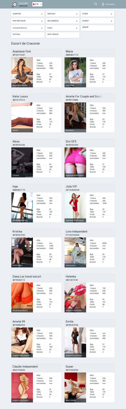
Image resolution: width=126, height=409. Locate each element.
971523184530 (72, 235)
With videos (52, 34)
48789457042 (18, 145)
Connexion (108, 4)
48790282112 (18, 280)
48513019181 (72, 280)
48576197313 (18, 100)
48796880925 (18, 325)
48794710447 (18, 55)
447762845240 (72, 190)
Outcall (17, 34)
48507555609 (18, 370)
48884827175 (72, 55)
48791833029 (72, 370)
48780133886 (72, 100)
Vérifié (85, 27)
